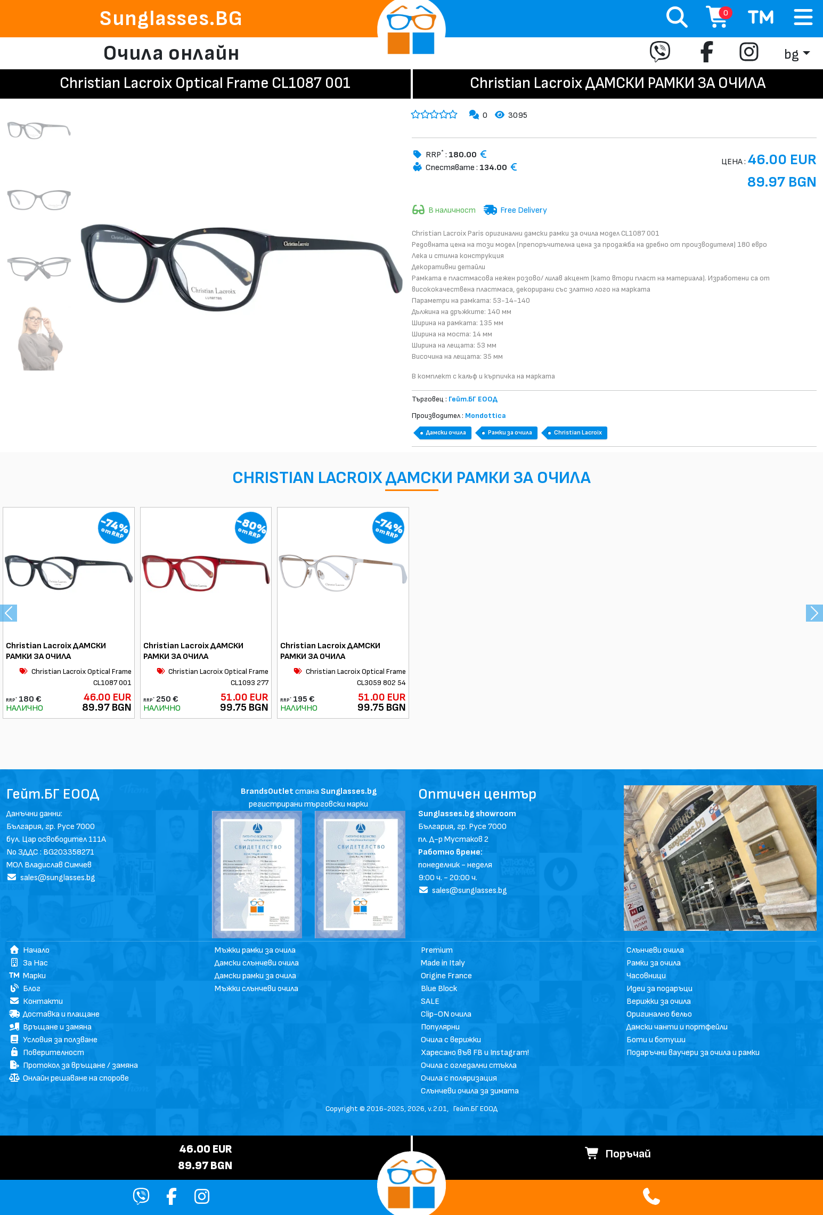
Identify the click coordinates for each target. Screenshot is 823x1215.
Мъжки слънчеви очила (256, 989)
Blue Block (439, 989)
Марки (27, 976)
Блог (24, 989)
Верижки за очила (658, 1001)
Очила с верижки (451, 1040)
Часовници (646, 976)
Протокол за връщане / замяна (73, 1065)
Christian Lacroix (578, 433)
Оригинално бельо (659, 1014)
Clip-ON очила (446, 1014)
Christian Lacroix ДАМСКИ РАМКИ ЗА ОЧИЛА (56, 651)
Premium (437, 950)
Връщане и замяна (50, 1027)
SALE (430, 1001)
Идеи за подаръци (659, 989)
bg (791, 54)
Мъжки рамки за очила (255, 950)
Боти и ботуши (656, 1040)
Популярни (440, 1027)
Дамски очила (446, 433)
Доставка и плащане (54, 1014)
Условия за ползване (53, 1040)
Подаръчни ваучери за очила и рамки (693, 1053)
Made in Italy (443, 963)
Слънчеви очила (655, 950)
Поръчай (618, 1154)
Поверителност (46, 1053)
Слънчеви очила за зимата (470, 1091)
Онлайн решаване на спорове (69, 1078)
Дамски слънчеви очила (257, 963)
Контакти (36, 1001)
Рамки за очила (510, 433)
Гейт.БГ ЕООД (475, 1108)
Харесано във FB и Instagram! (475, 1053)
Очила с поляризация (459, 1078)
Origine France (446, 976)
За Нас (28, 963)
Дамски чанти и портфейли (677, 1027)
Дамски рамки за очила (255, 976)
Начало (29, 950)
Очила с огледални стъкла (469, 1065)
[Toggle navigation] (803, 17)
